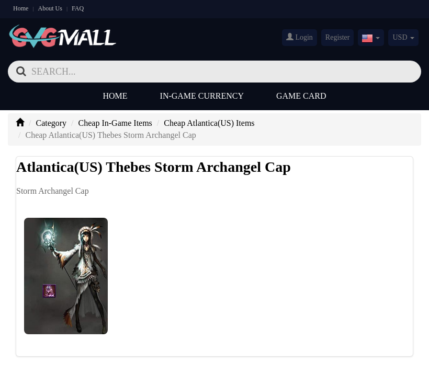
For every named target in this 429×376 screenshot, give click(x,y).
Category (51, 123)
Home (20, 8)
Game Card (301, 95)
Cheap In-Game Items (115, 123)
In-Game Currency (202, 95)
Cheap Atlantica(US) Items (209, 123)
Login (299, 37)
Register (337, 37)
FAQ (78, 8)
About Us (50, 8)
